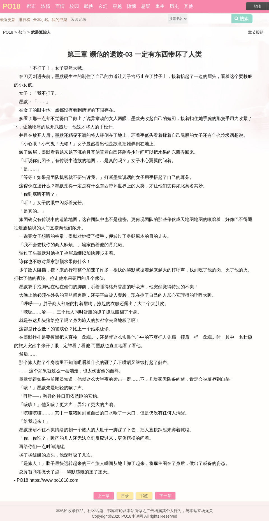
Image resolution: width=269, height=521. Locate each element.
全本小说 (41, 19)
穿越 (117, 6)
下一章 (165, 496)
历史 (174, 6)
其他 (188, 6)
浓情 (45, 6)
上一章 (104, 496)
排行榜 (24, 19)
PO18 (8, 32)
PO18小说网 (132, 516)
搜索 (241, 18)
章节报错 (256, 32)
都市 (31, 6)
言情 (60, 6)
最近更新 (8, 19)
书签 (144, 496)
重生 (160, 6)
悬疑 (145, 6)
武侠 (88, 6)
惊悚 (131, 6)
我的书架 (59, 19)
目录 (125, 496)
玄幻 (103, 6)
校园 (74, 6)
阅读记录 (78, 19)
